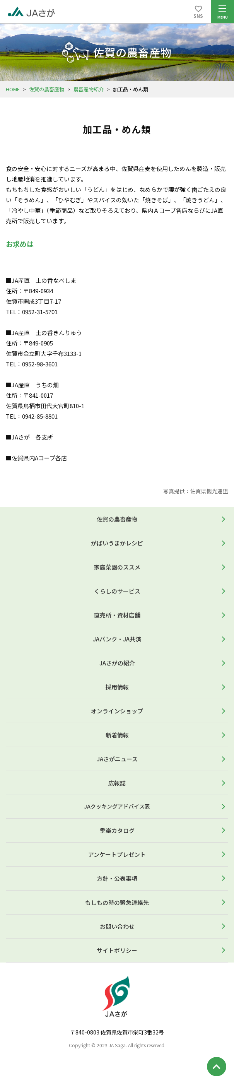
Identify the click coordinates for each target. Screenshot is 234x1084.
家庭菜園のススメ (117, 567)
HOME (13, 89)
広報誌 (117, 783)
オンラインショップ (117, 711)
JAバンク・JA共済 (117, 639)
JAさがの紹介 (117, 663)
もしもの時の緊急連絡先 (117, 902)
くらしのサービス (117, 591)
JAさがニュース (117, 759)
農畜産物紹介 (88, 89)
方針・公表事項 (117, 878)
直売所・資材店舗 (117, 615)
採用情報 (117, 687)
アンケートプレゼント (117, 854)
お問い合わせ (117, 926)
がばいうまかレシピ (117, 543)
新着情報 (117, 735)
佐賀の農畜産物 (46, 89)
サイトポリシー (117, 950)
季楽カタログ (117, 830)
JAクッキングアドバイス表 (117, 806)
